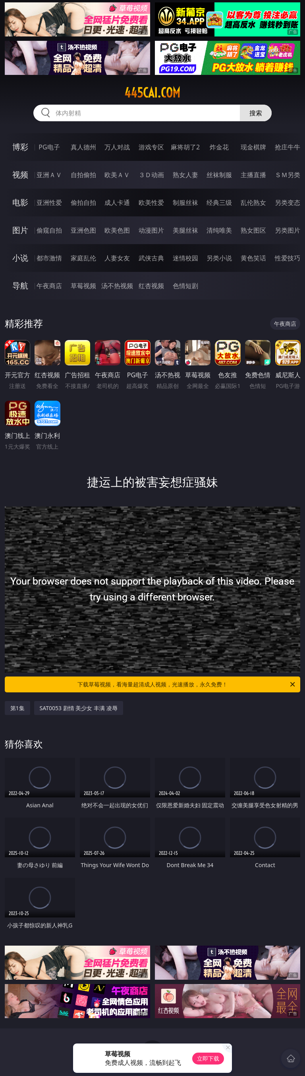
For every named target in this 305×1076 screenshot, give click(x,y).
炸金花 (219, 147)
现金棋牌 (253, 147)
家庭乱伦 (83, 258)
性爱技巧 (287, 258)
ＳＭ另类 (287, 174)
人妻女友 (117, 258)
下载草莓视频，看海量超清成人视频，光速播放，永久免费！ (186, 684)
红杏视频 (151, 285)
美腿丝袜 (185, 230)
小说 (20, 257)
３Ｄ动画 (151, 174)
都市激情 (49, 258)
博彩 (20, 146)
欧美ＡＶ (117, 174)
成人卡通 (117, 202)
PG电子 (49, 147)
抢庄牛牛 (287, 147)
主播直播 (253, 174)
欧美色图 (117, 230)
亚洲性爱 (49, 202)
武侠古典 (151, 258)
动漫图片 (151, 230)
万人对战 (117, 147)
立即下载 (208, 1058)
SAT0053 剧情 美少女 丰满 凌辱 (79, 708)
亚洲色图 (83, 230)
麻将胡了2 (185, 147)
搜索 (255, 113)
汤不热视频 (117, 285)
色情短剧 (185, 285)
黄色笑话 (253, 258)
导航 (20, 285)
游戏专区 (151, 147)
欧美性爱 (151, 202)
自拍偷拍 (83, 174)
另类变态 (287, 202)
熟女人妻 (185, 174)
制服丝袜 (185, 202)
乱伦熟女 (253, 202)
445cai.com (152, 93)
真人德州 (83, 147)
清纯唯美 (219, 230)
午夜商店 (49, 285)
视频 (20, 174)
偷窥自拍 (49, 230)
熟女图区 (253, 230)
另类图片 (287, 230)
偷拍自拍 (83, 202)
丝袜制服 (219, 174)
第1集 (17, 708)
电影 (20, 202)
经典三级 (219, 202)
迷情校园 (185, 258)
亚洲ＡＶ (49, 174)
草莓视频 (83, 285)
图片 (20, 230)
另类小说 (219, 258)
